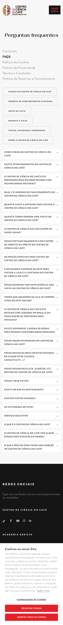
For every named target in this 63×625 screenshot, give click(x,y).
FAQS (7, 57)
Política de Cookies (16, 62)
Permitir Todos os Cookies (31, 617)
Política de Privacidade (19, 68)
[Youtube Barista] (18, 521)
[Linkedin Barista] (30, 520)
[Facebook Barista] (11, 521)
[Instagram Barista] (24, 521)
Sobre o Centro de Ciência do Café (28, 140)
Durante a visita (18, 121)
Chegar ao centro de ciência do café (29, 92)
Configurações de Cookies (31, 599)
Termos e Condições (17, 73)
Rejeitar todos (31, 608)
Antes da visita (17, 111)
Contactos (10, 51)
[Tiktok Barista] (4, 520)
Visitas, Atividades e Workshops (26, 130)
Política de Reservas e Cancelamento (29, 79)
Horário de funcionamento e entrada (30, 101)
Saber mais (43, 590)
